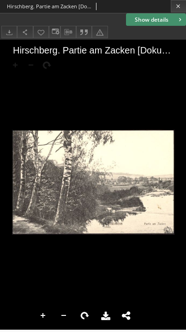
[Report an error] (100, 32)
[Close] (178, 6)
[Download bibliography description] (68, 32)
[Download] (9, 32)
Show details (159, 20)
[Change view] (54, 32)
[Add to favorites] (41, 32)
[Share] (25, 32)
